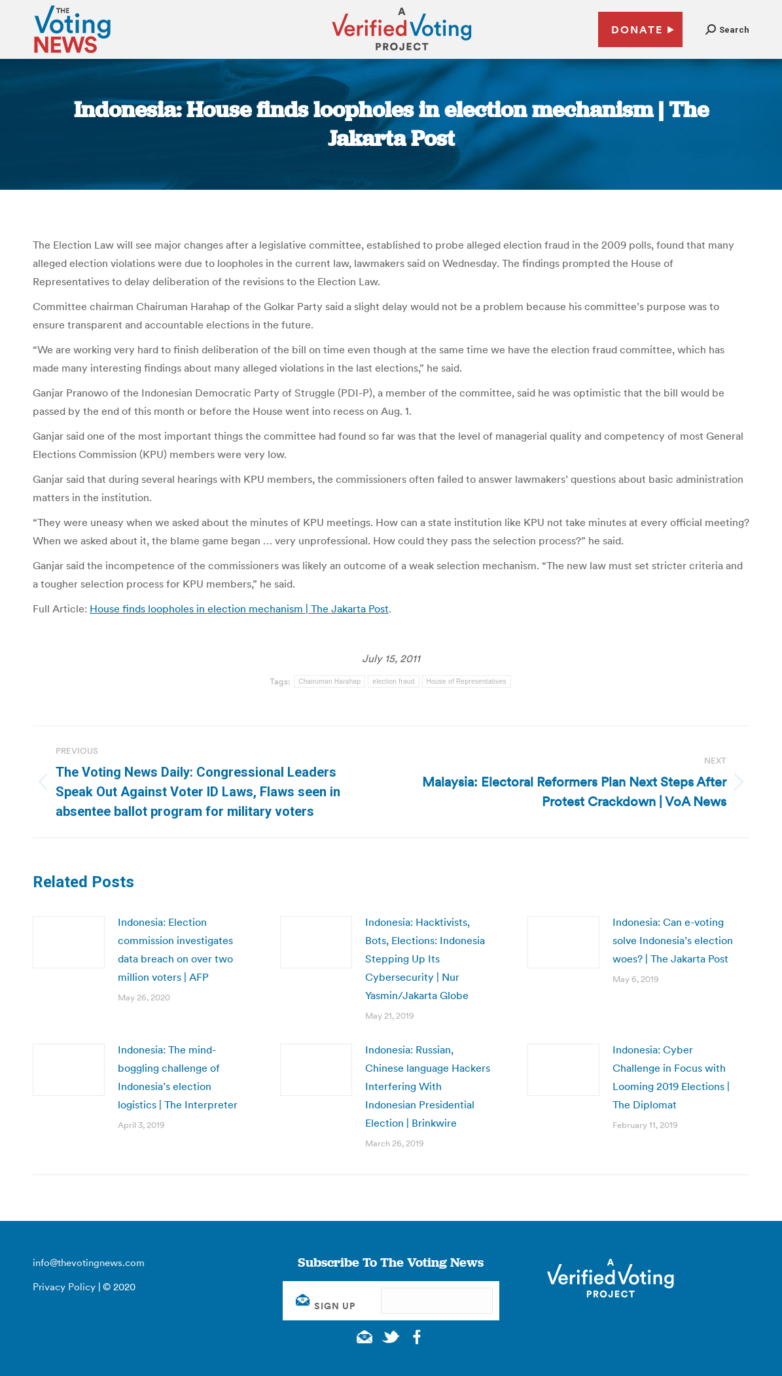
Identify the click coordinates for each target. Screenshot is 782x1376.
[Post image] (69, 942)
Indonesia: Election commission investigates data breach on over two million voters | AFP (175, 949)
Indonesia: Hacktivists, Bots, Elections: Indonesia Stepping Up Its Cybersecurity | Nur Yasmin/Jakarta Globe (425, 958)
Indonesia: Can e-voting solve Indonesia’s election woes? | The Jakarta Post (673, 940)
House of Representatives (467, 681)
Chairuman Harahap (329, 681)
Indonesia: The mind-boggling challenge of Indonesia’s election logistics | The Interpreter (178, 1077)
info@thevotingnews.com (89, 1262)
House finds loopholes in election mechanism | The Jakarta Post (239, 608)
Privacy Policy (64, 1286)
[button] (727, 29)
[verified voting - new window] (402, 52)
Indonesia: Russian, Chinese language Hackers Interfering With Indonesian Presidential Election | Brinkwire (427, 1086)
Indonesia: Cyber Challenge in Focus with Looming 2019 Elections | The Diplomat (671, 1077)
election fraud (393, 681)
